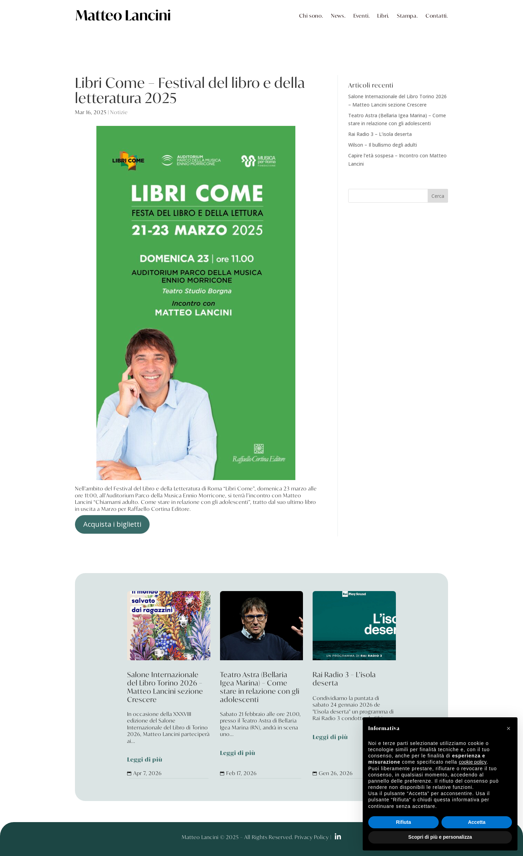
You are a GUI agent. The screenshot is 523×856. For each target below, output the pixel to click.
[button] (508, 728)
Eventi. (361, 15)
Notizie (119, 112)
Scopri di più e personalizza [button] (440, 837)
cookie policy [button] (472, 762)
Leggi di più (144, 759)
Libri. (383, 15)
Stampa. (407, 15)
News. (338, 15)
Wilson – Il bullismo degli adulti (382, 144)
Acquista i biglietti (112, 524)
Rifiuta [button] (403, 822)
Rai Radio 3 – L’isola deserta (380, 134)
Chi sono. (311, 15)
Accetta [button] (477, 822)
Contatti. (437, 15)
